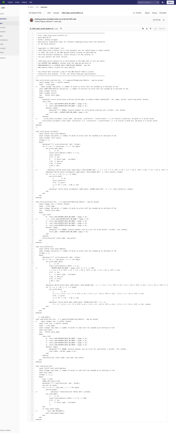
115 (34, 276)
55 (34, 148)
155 (34, 362)
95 (34, 234)
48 (34, 133)
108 (34, 261)
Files (6, 23)
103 (34, 251)
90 (34, 223)
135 (34, 319)
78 (34, 197)
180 (34, 415)
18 (34, 69)
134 (34, 317)
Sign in (170, 2)
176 (34, 406)
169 (34, 391)
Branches (7, 32)
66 (34, 172)
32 (34, 99)
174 (34, 402)
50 (34, 138)
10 (34, 52)
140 (34, 330)
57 (34, 153)
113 (34, 272)
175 (34, 404)
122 (34, 291)
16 (34, 65)
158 (34, 368)
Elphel (33, 7)
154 (34, 359)
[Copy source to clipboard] (146, 28)
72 (34, 185)
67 (34, 174)
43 (34, 123)
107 (34, 259)
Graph (6, 44)
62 (34, 163)
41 (34, 118)
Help (30, 2)
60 (34, 159)
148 (34, 347)
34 (34, 103)
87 (34, 217)
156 (34, 364)
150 (34, 351)
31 (34, 97)
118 (34, 283)
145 (34, 340)
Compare (7, 48)
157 (34, 366)
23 (34, 80)
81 (34, 204)
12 (34, 56)
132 (34, 313)
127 (34, 302)
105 (34, 255)
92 (34, 227)
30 (34, 95)
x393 (51, 13)
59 (34, 157)
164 (34, 381)
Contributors (8, 40)
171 (34, 396)
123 (34, 293)
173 (34, 400)
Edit (158, 29)
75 (34, 191)
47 (34, 131)
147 (34, 345)
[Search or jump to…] (148, 2)
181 (34, 417)
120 (34, 287)
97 (34, 238)
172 (34, 398)
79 (34, 199)
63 (34, 165)
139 (34, 327)
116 (34, 278)
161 (34, 374)
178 (34, 411)
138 (34, 325)
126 (34, 300)
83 (34, 208)
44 (34, 125)
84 (34, 210)
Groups (17, 2)
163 (34, 379)
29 (34, 93)
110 (34, 266)
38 (34, 112)
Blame (150, 13)
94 (34, 231)
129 (34, 306)
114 (34, 274)
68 (34, 176)
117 (34, 281)
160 (34, 372)
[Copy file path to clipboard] (63, 29)
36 (34, 108)
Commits (7, 27)
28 (34, 91)
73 (34, 187)
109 (34, 263)
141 (34, 332)
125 (34, 298)
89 (34, 221)
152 (34, 355)
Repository (47, 7)
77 (34, 195)
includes (59, 13)
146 (34, 342)
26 (34, 86)
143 (34, 336)
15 (34, 63)
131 (34, 310)
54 (34, 146)
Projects (10, 2)
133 (34, 315)
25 (34, 84)
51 (34, 140)
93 (34, 229)
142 (34, 334)
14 (34, 61)
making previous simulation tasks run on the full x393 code (58, 19)
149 (34, 349)
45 (34, 127)
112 (34, 270)
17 (34, 67)
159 (34, 370)
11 (34, 54)
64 (34, 167)
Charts (6, 52)
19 (34, 71)
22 (34, 78)
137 (34, 323)
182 (34, 419)
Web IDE (164, 29)
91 (34, 225)
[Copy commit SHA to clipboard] (166, 20)
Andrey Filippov (42, 21)
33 (34, 101)
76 (34, 193)
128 (34, 304)
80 (34, 202)
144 (34, 338)
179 (34, 413)
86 (34, 214)
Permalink (165, 13)
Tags (6, 36)
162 (34, 377)
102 (34, 249)
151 (34, 353)
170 (34, 394)
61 (34, 161)
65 (34, 170)
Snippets (24, 2)
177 (34, 409)
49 (34, 135)
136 (34, 321)
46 (34, 129)
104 (34, 253)
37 (34, 110)
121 (34, 289)
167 (34, 387)
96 (34, 236)
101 (34, 246)
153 (34, 357)
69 (34, 178)
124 (34, 295)
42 (34, 121)
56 (34, 150)
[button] (12, 430)
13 (34, 59)
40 (34, 116)
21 (34, 76)
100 (34, 244)
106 (34, 257)
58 (34, 155)
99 (34, 242)
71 (34, 182)
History (157, 13)
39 (34, 114)
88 (34, 219)
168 (34, 389)
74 (34, 189)
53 (34, 144)
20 (34, 74)
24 (34, 82)
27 (34, 88)
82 (34, 206)
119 (34, 285)
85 (34, 212)
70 (34, 180)
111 (34, 268)
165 (34, 383)
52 (34, 142)
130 (34, 308)
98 (34, 240)
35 (34, 106)
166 (34, 385)
